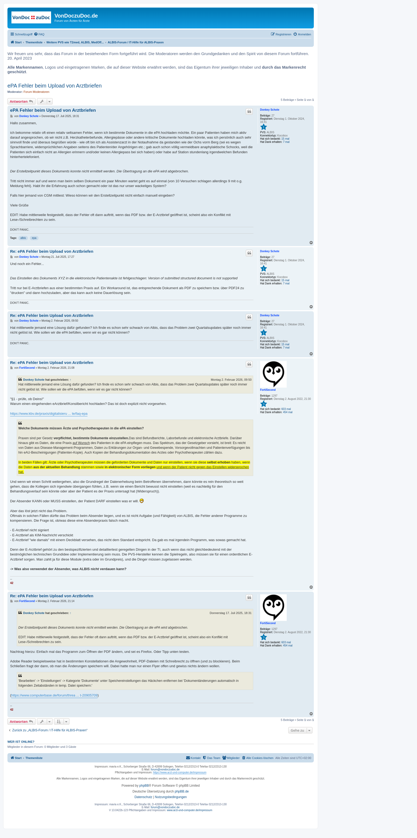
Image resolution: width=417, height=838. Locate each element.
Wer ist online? (21, 741)
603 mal (286, 409)
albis (23, 238)
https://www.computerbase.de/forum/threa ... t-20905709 (54, 695)
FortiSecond (268, 389)
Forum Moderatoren (36, 91)
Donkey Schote (269, 109)
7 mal (286, 141)
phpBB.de (182, 791)
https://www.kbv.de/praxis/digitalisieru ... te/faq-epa (48, 414)
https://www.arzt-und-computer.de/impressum (179, 772)
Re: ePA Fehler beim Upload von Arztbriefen (51, 251)
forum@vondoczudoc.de (165, 769)
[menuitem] (39, 34)
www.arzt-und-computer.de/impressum (189, 810)
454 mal (288, 412)
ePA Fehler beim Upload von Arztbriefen (54, 86)
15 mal (285, 138)
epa (34, 238)
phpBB (144, 785)
